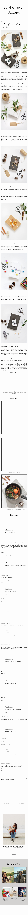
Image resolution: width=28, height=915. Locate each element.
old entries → (22, 803)
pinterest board (6, 360)
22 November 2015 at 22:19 (5, 644)
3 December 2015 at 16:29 (9, 563)
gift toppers (16, 392)
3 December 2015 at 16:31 (9, 707)
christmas (6, 392)
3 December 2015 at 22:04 (5, 763)
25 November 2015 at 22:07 (5, 717)
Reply (2, 523)
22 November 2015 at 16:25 (5, 520)
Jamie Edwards (4, 716)
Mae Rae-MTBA (4, 668)
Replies (7, 609)
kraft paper (10, 296)
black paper (15, 353)
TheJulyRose (4, 643)
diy (12, 392)
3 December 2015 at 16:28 (9, 530)
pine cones (8, 191)
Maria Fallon (4, 762)
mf (2, 539)
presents (14, 393)
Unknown (3, 690)
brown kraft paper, (9, 246)
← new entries (5, 803)
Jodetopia (3, 738)
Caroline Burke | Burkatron (9, 913)
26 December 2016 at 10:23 (5, 776)
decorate (10, 392)
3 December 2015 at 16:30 (9, 659)
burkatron (7, 529)
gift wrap (25, 86)
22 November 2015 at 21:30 (5, 623)
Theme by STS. (22, 913)
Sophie (2, 598)
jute (7, 137)
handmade (24, 392)
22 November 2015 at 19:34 (5, 575)
